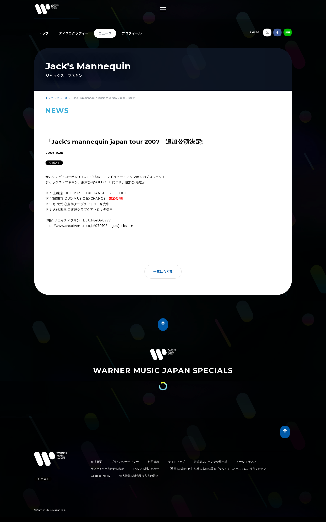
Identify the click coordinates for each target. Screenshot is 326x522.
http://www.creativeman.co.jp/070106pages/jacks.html (90, 226)
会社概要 (96, 461)
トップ (44, 33)
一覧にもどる (163, 271)
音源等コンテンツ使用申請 (210, 461)
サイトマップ (176, 461)
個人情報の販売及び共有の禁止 (138, 475)
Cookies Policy (100, 475)
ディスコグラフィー (74, 33)
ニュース (105, 33)
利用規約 (153, 461)
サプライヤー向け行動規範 (107, 468)
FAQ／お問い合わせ (146, 468)
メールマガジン (246, 461)
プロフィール (131, 33)
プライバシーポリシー (125, 461)
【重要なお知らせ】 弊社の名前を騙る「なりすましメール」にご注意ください (217, 468)
